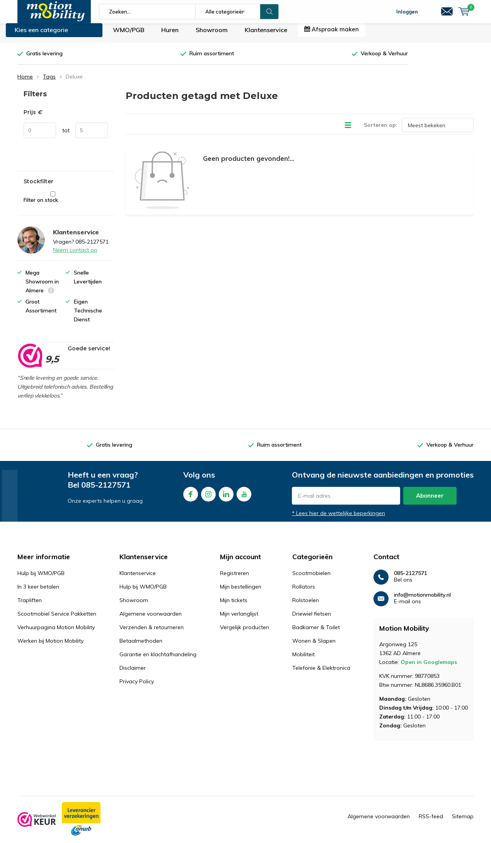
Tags (49, 82)
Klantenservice (266, 35)
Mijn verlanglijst (239, 619)
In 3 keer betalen (38, 592)
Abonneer (430, 501)
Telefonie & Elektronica (321, 673)
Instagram (208, 498)
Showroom (212, 35)
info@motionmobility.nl (422, 600)
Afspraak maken (331, 35)
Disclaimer (132, 673)
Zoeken (269, 11)
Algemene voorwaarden (150, 619)
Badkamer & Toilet (316, 633)
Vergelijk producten (244, 633)
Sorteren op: (380, 130)
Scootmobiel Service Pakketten (56, 619)
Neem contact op (75, 255)
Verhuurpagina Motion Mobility (56, 633)
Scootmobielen (311, 578)
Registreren (234, 578)
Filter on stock (53, 203)
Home (25, 82)
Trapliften (29, 605)
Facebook (190, 498)
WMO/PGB (128, 35)
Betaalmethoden (140, 646)
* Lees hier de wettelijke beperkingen (338, 518)
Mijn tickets (233, 605)
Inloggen (407, 11)
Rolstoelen (305, 605)
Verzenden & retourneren (151, 633)
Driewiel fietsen (311, 619)
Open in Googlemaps (429, 667)
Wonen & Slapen (314, 646)
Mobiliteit (303, 660)
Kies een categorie (41, 35)
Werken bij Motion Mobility (50, 646)
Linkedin (226, 498)
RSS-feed (431, 822)
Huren (170, 35)
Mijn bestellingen (240, 592)
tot (66, 136)
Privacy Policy (136, 687)
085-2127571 (106, 490)
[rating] (29, 361)
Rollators (303, 592)
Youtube (244, 498)
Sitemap (463, 822)
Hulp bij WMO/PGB (41, 578)
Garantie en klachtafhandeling (157, 660)
